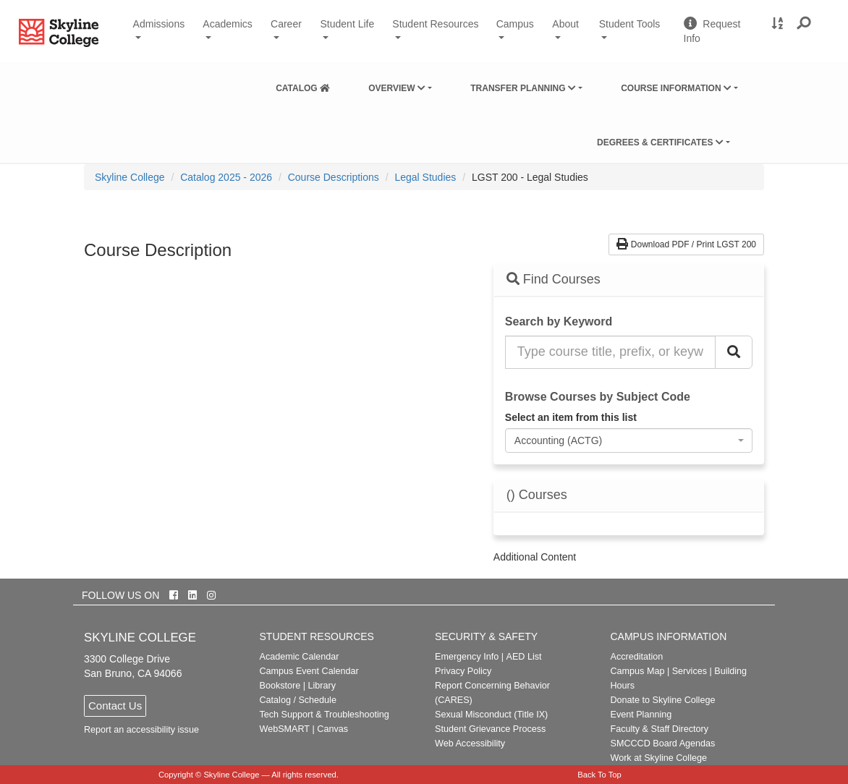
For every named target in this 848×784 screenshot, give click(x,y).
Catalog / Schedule (298, 700)
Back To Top (599, 774)
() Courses (536, 495)
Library (322, 686)
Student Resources (435, 24)
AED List (523, 657)
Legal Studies (425, 177)
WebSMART (285, 729)
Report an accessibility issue (141, 730)
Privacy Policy (463, 671)
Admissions (159, 24)
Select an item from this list (571, 417)
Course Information (676, 88)
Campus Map (638, 671)
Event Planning (641, 715)
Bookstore (280, 686)
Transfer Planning (523, 88)
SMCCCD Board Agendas (663, 743)
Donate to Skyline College (663, 700)
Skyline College (130, 177)
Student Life (348, 24)
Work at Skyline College (659, 758)
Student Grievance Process (490, 729)
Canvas (332, 729)
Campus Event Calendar (309, 671)
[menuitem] (302, 85)
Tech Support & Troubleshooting (324, 715)
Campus (515, 24)
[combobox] (628, 440)
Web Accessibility (470, 743)
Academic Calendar (299, 657)
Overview (396, 88)
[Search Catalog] (733, 352)
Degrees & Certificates (660, 142)
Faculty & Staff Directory (660, 729)
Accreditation (637, 657)
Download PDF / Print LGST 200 (686, 244)
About (565, 24)
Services (689, 671)
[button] (804, 23)
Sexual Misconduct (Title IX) (491, 715)
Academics (227, 24)
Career (286, 24)
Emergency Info (467, 657)
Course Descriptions (333, 177)
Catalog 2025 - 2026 (226, 177)
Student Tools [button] (636, 29)
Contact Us (115, 705)
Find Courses (553, 279)
